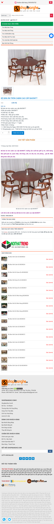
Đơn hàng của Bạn (7, 427)
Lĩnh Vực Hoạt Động (7, 413)
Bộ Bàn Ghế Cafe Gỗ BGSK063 (16, 350)
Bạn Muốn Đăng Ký (7, 425)
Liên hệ (14, 103)
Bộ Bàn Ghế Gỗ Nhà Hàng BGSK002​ (18, 311)
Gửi (50, 451)
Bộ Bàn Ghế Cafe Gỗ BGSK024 (16, 264)
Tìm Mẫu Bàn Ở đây (7, 27)
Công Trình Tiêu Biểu (7, 411)
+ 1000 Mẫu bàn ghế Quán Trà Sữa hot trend (31, 497)
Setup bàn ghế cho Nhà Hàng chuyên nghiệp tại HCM (16, 515)
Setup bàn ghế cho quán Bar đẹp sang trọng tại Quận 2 (27, 520)
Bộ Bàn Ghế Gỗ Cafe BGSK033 (16, 319)
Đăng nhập (5, 20)
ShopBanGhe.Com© (7, 403)
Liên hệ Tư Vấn (6, 416)
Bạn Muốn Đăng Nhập (8, 422)
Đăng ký (14, 20)
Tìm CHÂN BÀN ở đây (8, 33)
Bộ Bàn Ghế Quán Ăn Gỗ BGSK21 (17, 288)
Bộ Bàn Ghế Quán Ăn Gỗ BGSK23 (17, 280)
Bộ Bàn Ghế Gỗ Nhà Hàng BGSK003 (18, 303)
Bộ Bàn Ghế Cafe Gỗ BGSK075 (16, 326)
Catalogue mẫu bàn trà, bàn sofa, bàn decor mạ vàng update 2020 (20, 493)
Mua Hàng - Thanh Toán (8, 444)
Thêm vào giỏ (18, 133)
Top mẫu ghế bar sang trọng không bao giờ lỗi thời (33, 506)
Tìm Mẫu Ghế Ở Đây (7, 30)
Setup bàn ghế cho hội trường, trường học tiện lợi (28, 516)
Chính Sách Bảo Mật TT (8, 441)
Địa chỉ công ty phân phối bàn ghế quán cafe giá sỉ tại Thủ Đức (30, 509)
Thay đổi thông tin (7, 430)
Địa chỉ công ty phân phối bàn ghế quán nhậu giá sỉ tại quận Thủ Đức (31, 513)
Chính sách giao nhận (8, 436)
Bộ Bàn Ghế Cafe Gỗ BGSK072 (16, 334)
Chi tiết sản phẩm (26, 140)
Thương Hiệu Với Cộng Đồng (9, 408)
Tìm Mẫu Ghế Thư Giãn (8, 37)
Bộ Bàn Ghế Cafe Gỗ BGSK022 (16, 256)
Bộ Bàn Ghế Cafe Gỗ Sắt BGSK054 (17, 365)
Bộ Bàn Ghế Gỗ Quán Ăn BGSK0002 (18, 272)
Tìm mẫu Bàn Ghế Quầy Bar (9, 40)
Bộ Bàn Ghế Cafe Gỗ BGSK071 (16, 342)
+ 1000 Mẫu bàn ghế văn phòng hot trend (31, 495)
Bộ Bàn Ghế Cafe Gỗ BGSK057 (16, 357)
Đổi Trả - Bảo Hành (7, 439)
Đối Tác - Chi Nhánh (7, 406)
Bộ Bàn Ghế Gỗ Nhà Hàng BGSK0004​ (18, 295)
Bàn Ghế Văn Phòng (7, 43)
